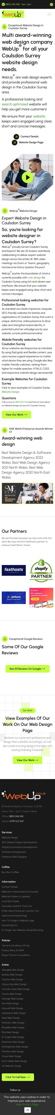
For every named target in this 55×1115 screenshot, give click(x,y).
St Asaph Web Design (13, 1032)
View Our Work (16, 414)
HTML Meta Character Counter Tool (20, 906)
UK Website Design (11, 1061)
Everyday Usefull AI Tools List (17, 901)
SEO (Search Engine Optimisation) (19, 837)
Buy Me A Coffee (10, 867)
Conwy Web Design (12, 989)
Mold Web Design (11, 1013)
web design (34, 277)
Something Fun (9, 920)
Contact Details (26, 136)
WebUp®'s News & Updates (16, 891)
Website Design (10, 391)
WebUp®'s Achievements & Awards (20, 887)
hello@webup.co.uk (51, 4)
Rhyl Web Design (10, 1027)
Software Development (14, 847)
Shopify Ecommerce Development (20, 842)
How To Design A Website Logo (18, 915)
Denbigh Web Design (12, 994)
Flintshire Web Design (13, 1046)
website (39, 116)
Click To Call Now (18, 1072)
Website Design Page (27, 142)
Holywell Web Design (12, 1003)
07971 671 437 (17, 816)
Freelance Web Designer (14, 852)
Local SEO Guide (10, 896)
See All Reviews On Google (27, 664)
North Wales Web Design (14, 1056)
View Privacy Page (26, 1104)
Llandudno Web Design (14, 1008)
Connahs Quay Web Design (16, 984)
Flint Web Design (10, 998)
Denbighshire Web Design (15, 1042)
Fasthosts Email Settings (14, 911)
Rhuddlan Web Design (13, 1022)
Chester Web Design (12, 974)
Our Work (27, 705)
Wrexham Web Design (13, 1037)
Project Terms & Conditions (16, 950)
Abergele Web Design (13, 965)
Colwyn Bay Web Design (14, 979)
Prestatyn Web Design (13, 1018)
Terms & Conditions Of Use (16, 940)
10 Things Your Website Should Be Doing (22, 925)
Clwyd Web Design (11, 1051)
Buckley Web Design (12, 970)
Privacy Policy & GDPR (13, 945)
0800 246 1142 (12, 4)
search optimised (15, 104)
